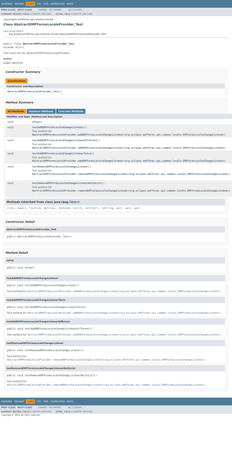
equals (21, 208)
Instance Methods (41, 111)
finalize (35, 208)
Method (46, 14)
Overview (6, 4)
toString (107, 208)
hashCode (64, 208)
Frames (43, 10)
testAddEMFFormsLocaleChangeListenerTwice (61, 153)
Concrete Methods (70, 111)
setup (35, 121)
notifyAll (92, 208)
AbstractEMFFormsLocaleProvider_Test (33, 91)
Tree (46, 4)
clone (10, 208)
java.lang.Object (13, 31)
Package (19, 4)
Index (70, 4)
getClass (50, 208)
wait (119, 208)
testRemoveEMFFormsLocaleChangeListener (60, 166)
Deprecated (58, 4)
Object (19, 47)
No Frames (55, 10)
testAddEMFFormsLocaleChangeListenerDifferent (64, 140)
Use (39, 4)
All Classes (75, 10)
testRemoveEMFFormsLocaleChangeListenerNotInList (67, 183)
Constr (35, 14)
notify (77, 208)
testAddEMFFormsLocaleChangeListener (58, 127)
